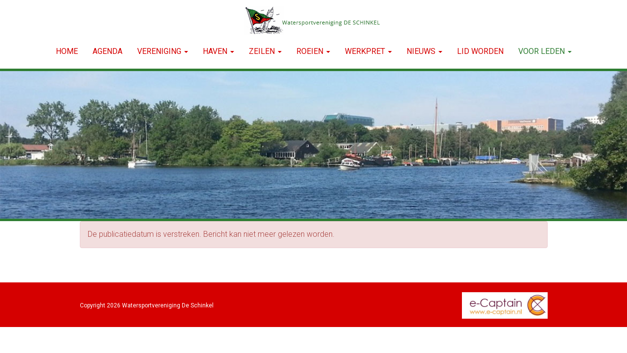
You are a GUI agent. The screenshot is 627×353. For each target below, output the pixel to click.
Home (67, 51)
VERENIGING (162, 51)
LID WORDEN (480, 51)
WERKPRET (368, 51)
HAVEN (218, 51)
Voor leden (545, 51)
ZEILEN (265, 51)
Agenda (107, 51)
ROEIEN (313, 51)
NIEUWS (424, 51)
